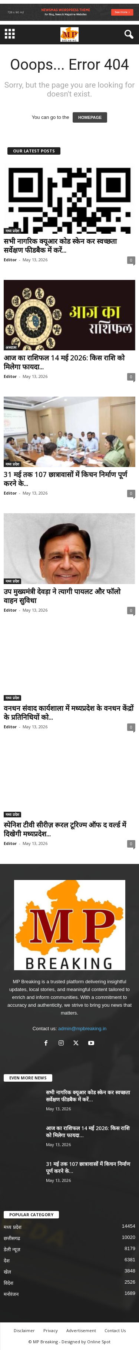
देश (7, 1261)
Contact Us (115, 1330)
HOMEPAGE (90, 117)
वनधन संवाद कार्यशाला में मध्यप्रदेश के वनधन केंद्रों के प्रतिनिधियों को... (68, 712)
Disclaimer (24, 1330)
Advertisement (81, 1330)
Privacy (50, 1330)
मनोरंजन (11, 1294)
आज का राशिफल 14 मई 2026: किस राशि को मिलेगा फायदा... (64, 362)
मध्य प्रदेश (12, 230)
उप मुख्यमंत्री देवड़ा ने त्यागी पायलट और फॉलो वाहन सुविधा (62, 596)
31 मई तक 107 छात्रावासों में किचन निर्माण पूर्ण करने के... (65, 479)
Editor (10, 259)
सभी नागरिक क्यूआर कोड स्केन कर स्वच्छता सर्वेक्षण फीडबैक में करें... (60, 245)
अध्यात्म (11, 347)
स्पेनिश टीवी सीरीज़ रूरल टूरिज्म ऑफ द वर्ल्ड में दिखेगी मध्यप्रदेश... (65, 829)
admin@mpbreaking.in (82, 1028)
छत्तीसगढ (12, 1238)
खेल (7, 1272)
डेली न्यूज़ (12, 1249)
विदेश (8, 1283)
